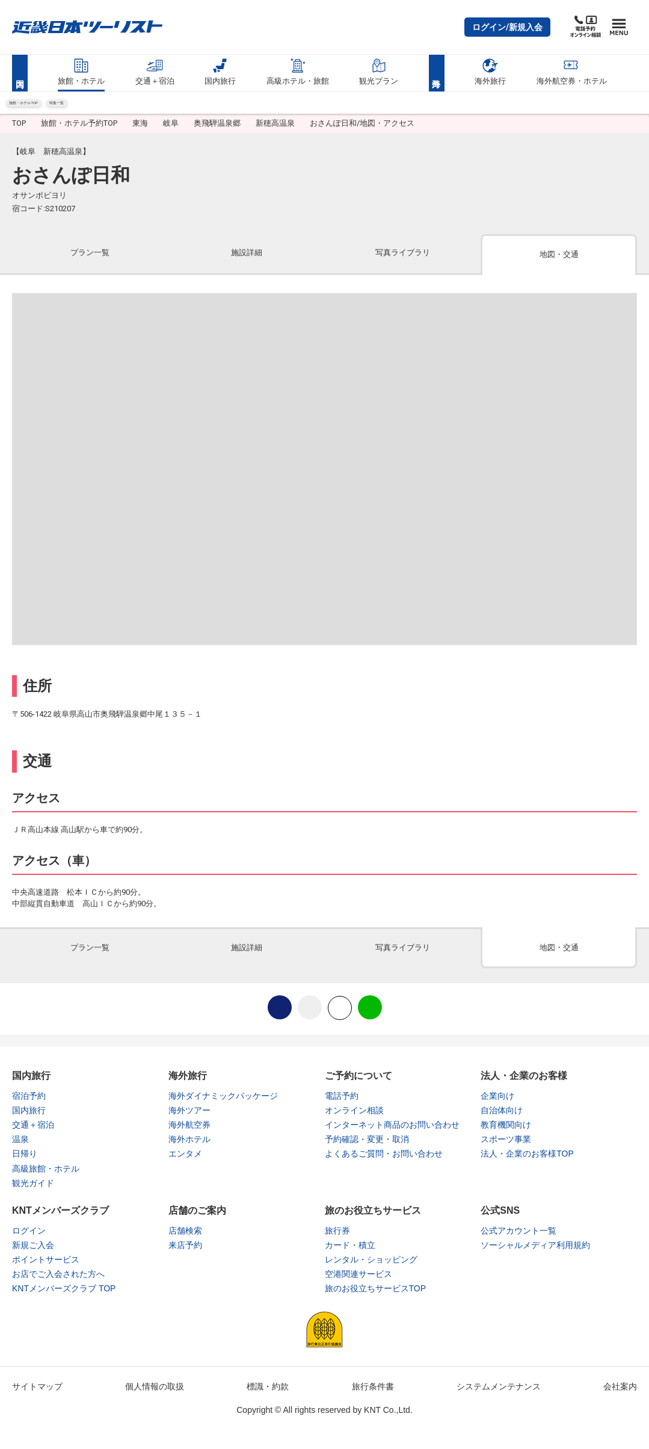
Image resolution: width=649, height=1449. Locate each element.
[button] (507, 27)
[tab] (90, 264)
